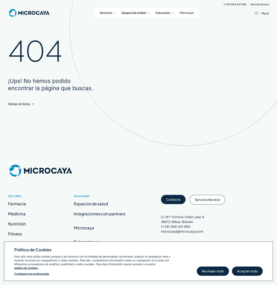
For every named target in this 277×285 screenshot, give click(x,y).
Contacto (173, 200)
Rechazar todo (213, 272)
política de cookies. (26, 268)
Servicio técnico (259, 4)
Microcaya (187, 12)
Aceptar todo (247, 272)
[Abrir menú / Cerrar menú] (261, 13)
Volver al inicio (21, 104)
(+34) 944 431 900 (235, 4)
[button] (108, 13)
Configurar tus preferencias (31, 273)
